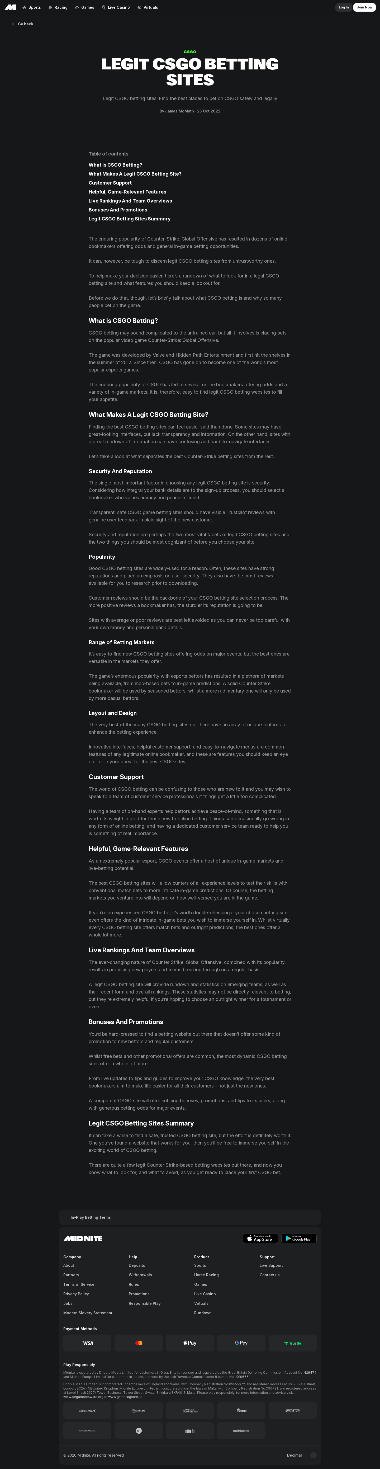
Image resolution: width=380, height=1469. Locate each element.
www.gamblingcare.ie (125, 1397)
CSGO (190, 52)
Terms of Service (78, 1284)
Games (200, 1284)
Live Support (271, 1265)
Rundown (203, 1313)
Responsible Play (145, 1303)
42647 (309, 1372)
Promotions (139, 1294)
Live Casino (205, 1294)
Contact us (270, 1275)
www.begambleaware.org (83, 1397)
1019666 (242, 1377)
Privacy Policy (76, 1294)
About (68, 1265)
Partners (71, 1275)
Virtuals (201, 1303)
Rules (134, 1284)
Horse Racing (206, 1275)
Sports (200, 1265)
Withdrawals (140, 1275)
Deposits (137, 1265)
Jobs (68, 1303)
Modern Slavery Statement (87, 1313)
